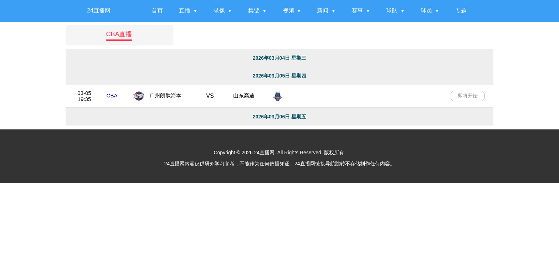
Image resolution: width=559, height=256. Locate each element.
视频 (288, 10)
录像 (219, 10)
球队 (392, 10)
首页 (157, 10)
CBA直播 (119, 34)
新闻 (322, 10)
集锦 (254, 10)
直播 (184, 10)
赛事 (357, 10)
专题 (461, 10)
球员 (426, 10)
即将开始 (468, 95)
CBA (112, 95)
